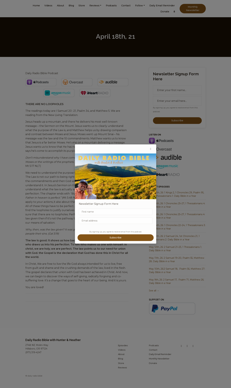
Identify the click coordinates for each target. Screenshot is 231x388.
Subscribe (115, 237)
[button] (150, 149)
